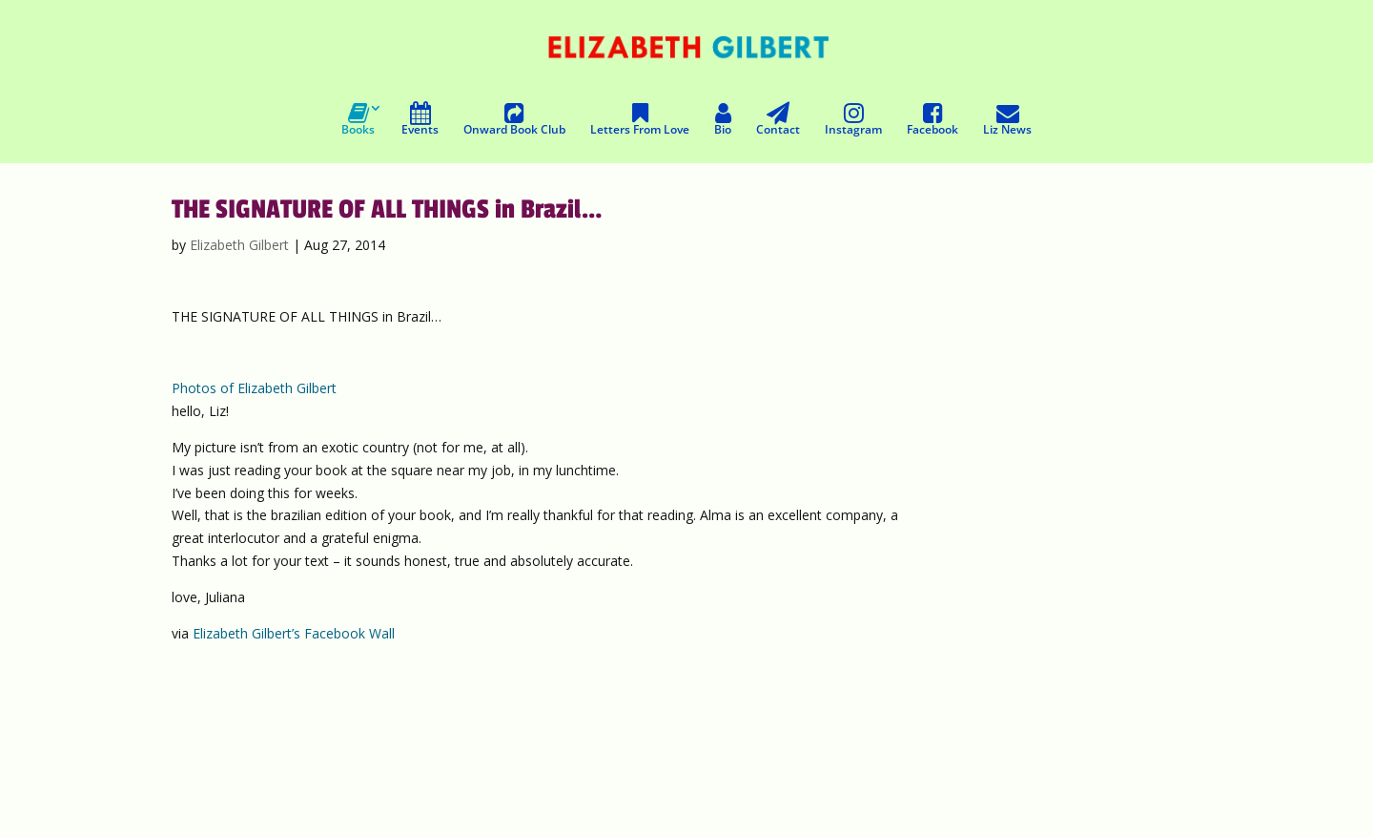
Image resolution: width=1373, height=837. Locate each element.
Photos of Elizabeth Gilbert (254, 388)
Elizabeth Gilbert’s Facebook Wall (294, 633)
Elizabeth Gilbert (239, 245)
